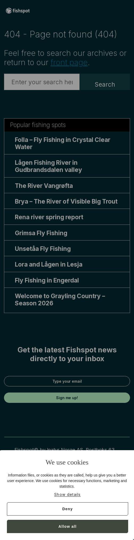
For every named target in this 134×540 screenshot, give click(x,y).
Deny (67, 509)
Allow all (67, 526)
